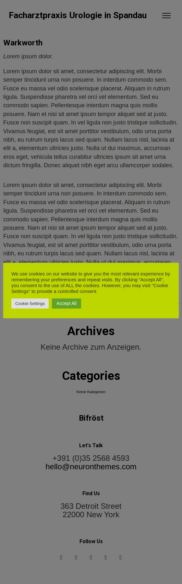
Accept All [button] (66, 303)
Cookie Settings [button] (30, 303)
